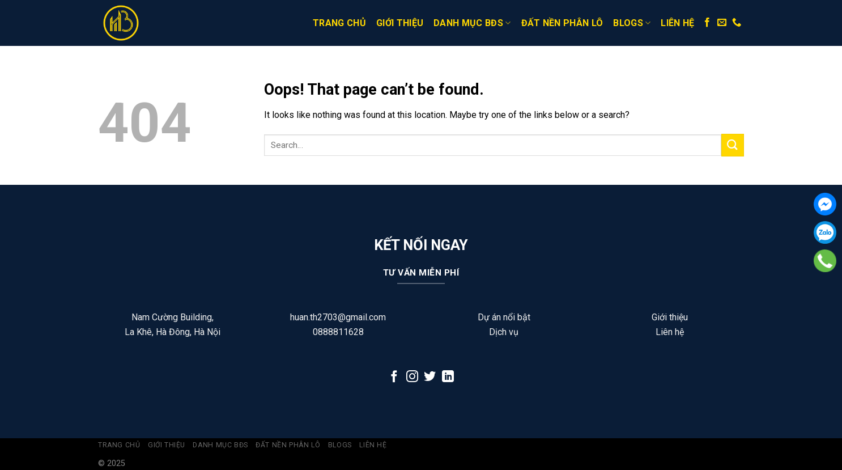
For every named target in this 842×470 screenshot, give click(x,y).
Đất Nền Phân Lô (562, 23)
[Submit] (732, 145)
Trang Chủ (339, 23)
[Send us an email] (721, 23)
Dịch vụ (503, 332)
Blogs (631, 23)
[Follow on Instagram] (412, 377)
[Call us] (736, 23)
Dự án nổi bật (504, 317)
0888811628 (338, 332)
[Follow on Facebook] (707, 23)
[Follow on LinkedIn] (448, 377)
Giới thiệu (399, 23)
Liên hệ (677, 23)
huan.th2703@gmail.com (338, 317)
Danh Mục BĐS (472, 23)
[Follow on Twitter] (430, 377)
